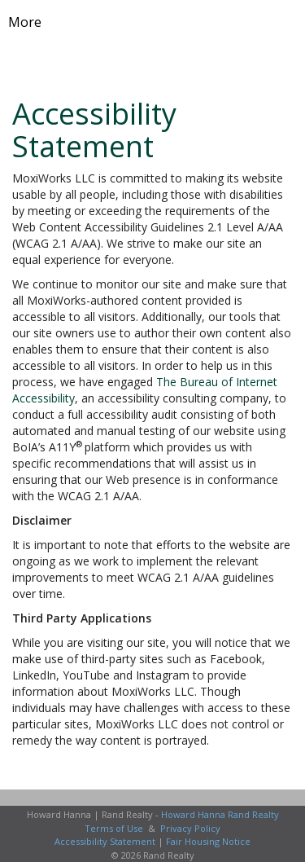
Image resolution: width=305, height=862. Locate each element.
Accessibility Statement (104, 841)
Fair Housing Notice (208, 841)
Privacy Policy (190, 828)
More (24, 22)
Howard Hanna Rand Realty (220, 814)
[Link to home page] (152, 22)
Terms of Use (114, 828)
